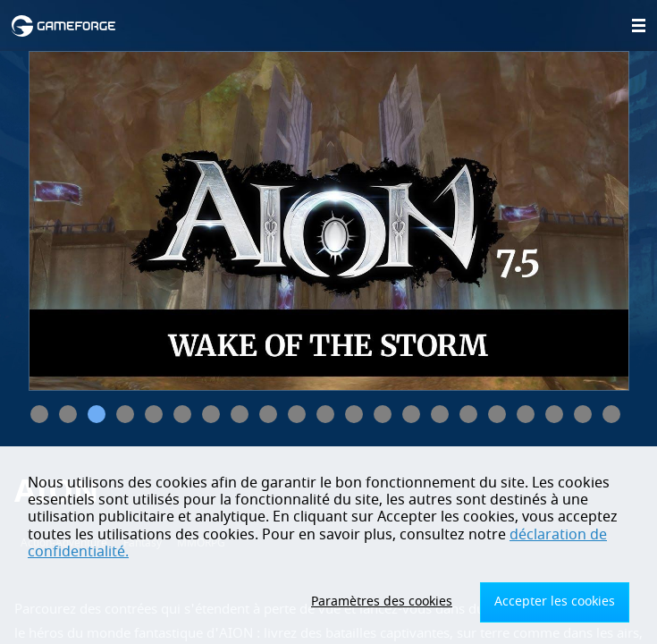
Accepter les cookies (554, 601)
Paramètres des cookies (381, 601)
